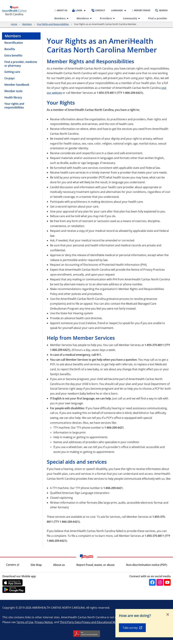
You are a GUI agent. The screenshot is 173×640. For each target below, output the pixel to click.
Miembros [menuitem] (83, 18)
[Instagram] (159, 582)
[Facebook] (152, 582)
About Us (61, 10)
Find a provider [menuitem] (157, 18)
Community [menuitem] (130, 18)
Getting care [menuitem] (12, 72)
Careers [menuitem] (11, 564)
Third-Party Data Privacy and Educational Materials (92, 622)
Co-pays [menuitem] (9, 78)
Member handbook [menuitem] (16, 84)
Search (161, 10)
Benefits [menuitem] (9, 49)
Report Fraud (141, 10)
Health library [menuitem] (13, 97)
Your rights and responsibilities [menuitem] (14, 105)
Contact (98, 10)
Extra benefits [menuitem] (13, 55)
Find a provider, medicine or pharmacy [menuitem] (20, 63)
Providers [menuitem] (106, 18)
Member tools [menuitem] (13, 91)
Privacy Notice (44, 622)
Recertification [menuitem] (13, 43)
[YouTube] (167, 582)
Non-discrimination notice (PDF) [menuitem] (146, 565)
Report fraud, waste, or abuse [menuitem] (95, 565)
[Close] (167, 614)
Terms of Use (24, 622)
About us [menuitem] (59, 565)
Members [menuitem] (60, 18)
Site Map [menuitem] (36, 565)
